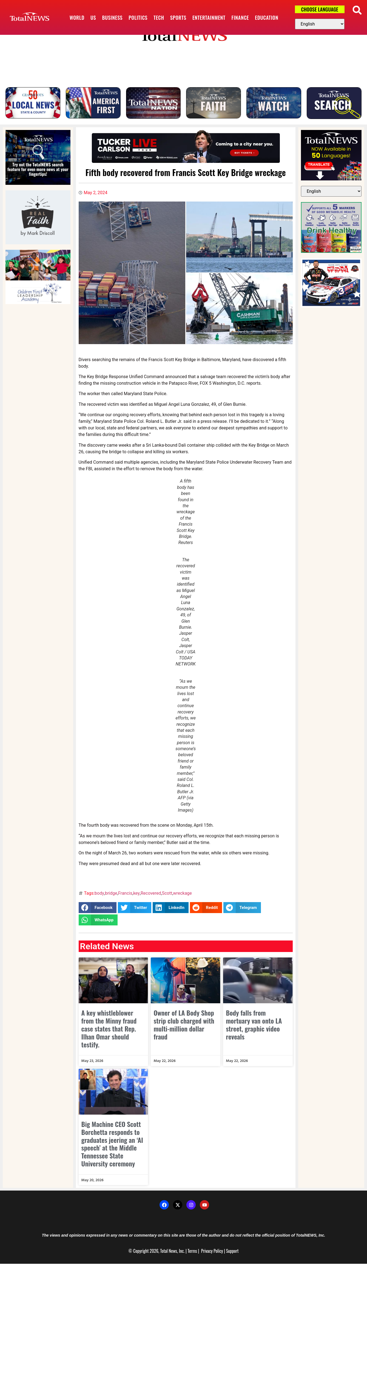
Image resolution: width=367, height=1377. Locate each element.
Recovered (151, 893)
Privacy (207, 1251)
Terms (192, 1251)
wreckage (182, 893)
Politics (138, 17)
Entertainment (209, 17)
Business (112, 17)
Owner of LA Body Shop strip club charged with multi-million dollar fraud (183, 1024)
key (136, 893)
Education (266, 17)
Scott (167, 893)
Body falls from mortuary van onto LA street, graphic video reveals (254, 1024)
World (77, 17)
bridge (111, 893)
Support (232, 1251)
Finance (240, 17)
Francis (125, 893)
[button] (357, 10)
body (99, 893)
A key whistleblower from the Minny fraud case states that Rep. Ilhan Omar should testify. (109, 1028)
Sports (178, 17)
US (93, 17)
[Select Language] (320, 24)
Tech (158, 17)
